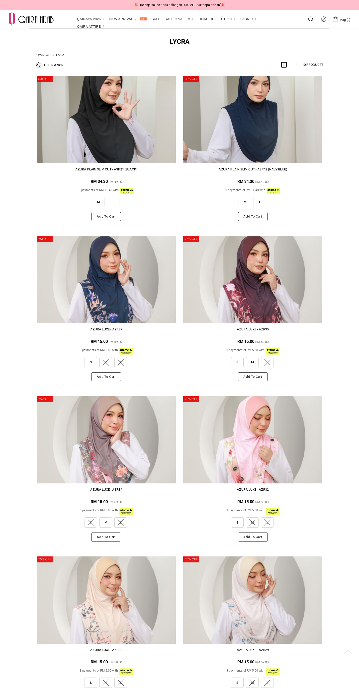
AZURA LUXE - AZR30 (216, 329)
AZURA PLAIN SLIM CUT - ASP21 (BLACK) (69, 171)
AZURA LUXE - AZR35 (289, 169)
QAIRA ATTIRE (90, 26)
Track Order (116, 654)
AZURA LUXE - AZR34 (70, 329)
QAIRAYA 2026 (90, 19)
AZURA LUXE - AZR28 (70, 489)
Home (39, 55)
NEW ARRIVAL (127, 19)
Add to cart (69, 216)
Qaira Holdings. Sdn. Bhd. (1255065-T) (79, 687)
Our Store (32, 641)
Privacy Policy (117, 627)
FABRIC (248, 19)
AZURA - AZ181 (143, 489)
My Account (34, 654)
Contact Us (33, 627)
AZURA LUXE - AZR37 (216, 169)
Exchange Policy (119, 634)
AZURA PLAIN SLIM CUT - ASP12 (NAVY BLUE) (142, 171)
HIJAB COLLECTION (216, 19)
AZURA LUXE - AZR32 (143, 329)
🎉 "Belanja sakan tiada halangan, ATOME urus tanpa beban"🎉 (179, 5)
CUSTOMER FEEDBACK (124, 621)
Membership (34, 634)
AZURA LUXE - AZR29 (289, 329)
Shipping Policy (119, 641)
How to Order (117, 661)
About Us (32, 621)
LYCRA (60, 55)
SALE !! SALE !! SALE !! (172, 19)
